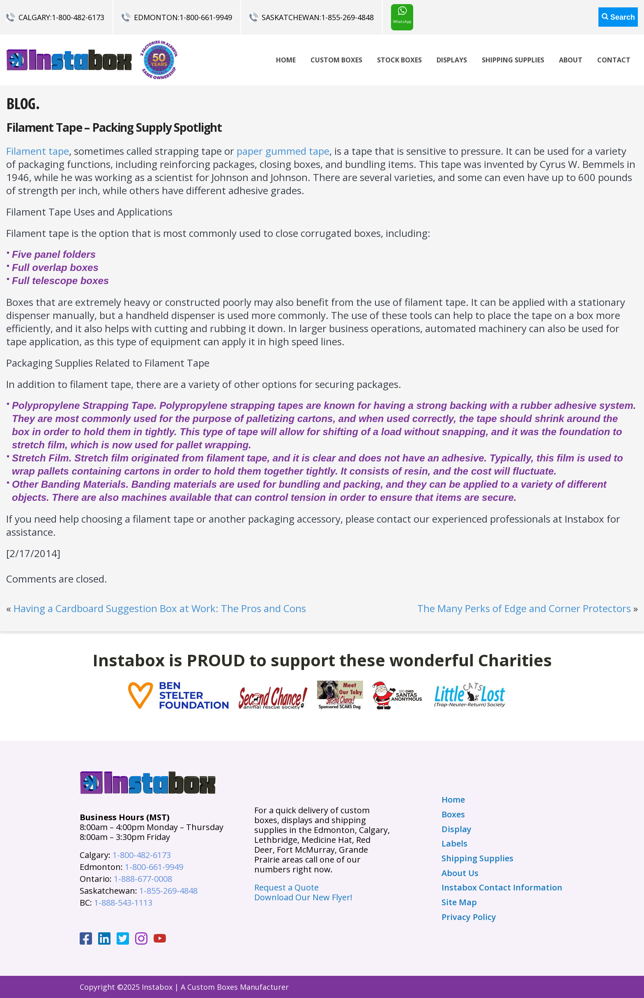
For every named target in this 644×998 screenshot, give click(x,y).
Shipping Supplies (513, 59)
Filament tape (37, 151)
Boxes (453, 814)
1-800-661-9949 (205, 17)
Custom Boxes (336, 59)
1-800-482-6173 (78, 17)
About (570, 59)
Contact (613, 59)
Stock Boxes (399, 59)
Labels (454, 844)
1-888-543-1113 (123, 902)
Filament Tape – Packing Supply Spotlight (114, 127)
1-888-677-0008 (143, 878)
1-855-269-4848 (347, 17)
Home (286, 59)
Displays (452, 59)
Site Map (459, 902)
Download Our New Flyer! (303, 897)
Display (457, 829)
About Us (460, 873)
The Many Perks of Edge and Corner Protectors (524, 608)
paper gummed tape (283, 151)
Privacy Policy (469, 917)
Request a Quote (286, 887)
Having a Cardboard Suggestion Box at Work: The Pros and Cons (160, 608)
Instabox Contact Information (502, 887)
